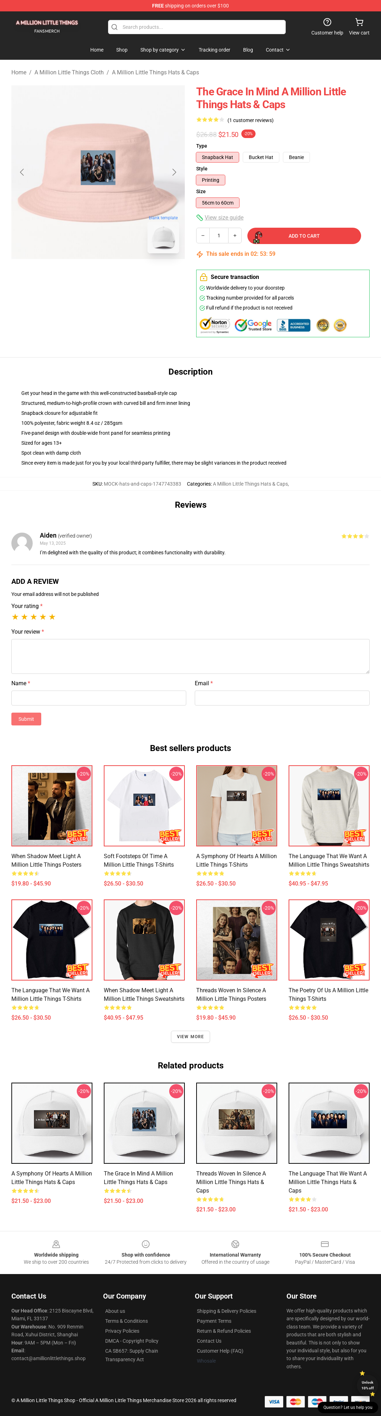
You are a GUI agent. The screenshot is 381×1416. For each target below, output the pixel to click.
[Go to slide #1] (80, 274)
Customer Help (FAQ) (220, 1351)
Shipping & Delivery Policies (226, 1311)
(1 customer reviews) (250, 120)
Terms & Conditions (126, 1321)
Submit (26, 719)
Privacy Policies (122, 1331)
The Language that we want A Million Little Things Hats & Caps (328, 1182)
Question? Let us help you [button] (347, 1407)
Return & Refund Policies (224, 1331)
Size (201, 191)
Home (18, 72)
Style (202, 168)
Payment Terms (214, 1321)
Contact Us (209, 1341)
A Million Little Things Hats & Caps (155, 72)
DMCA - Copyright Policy (132, 1341)
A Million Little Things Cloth (69, 72)
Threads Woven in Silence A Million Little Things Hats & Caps (231, 1182)
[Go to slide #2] (117, 274)
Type (201, 146)
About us (115, 1311)
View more (190, 1036)
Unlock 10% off (367, 1385)
